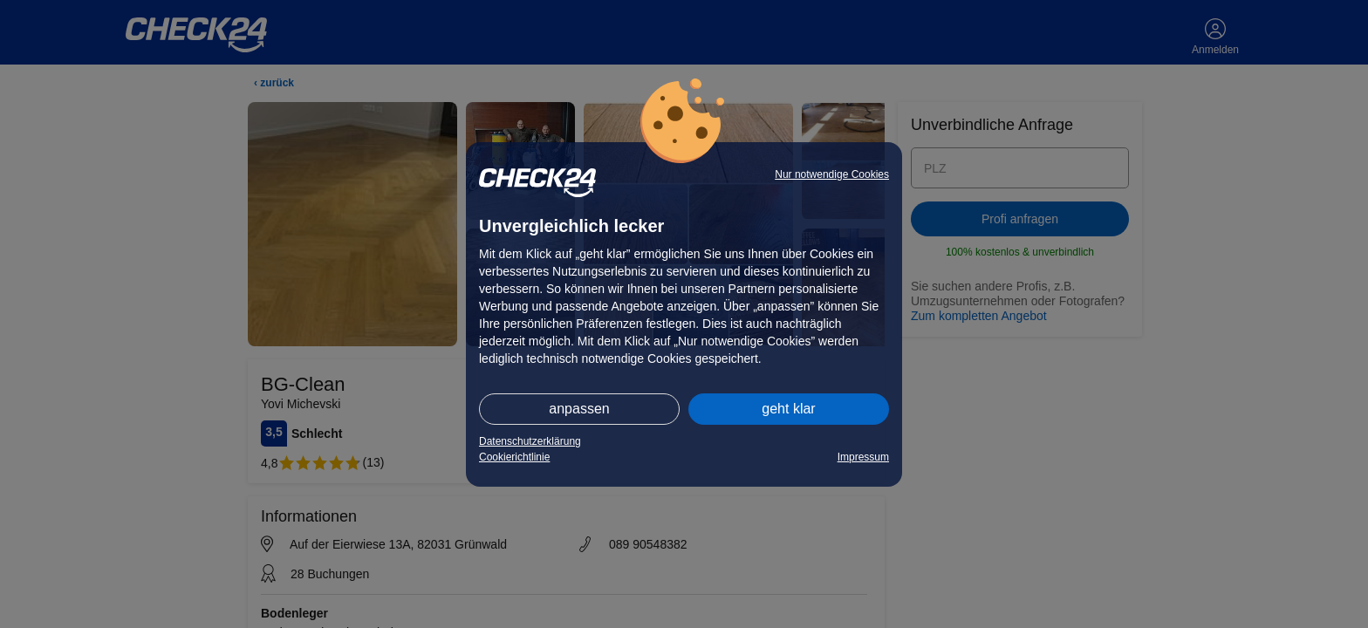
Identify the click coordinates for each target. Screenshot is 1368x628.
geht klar (788, 408)
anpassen (579, 408)
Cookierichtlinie (514, 457)
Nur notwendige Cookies (832, 174)
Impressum (863, 457)
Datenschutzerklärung (530, 441)
